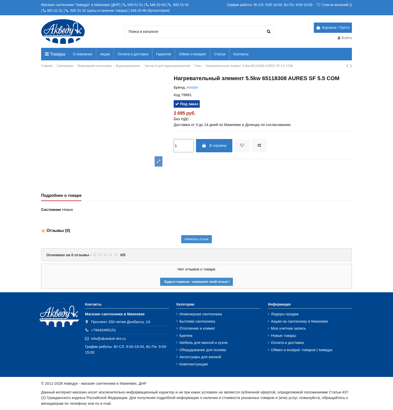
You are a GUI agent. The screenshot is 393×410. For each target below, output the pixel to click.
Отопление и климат (197, 328)
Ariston (192, 87)
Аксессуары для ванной (200, 357)
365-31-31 (55, 11)
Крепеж (185, 335)
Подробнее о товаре (61, 195)
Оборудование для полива (202, 350)
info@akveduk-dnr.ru (108, 338)
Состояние (51, 209)
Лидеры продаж (285, 314)
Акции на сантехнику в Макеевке (299, 321)
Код (177, 95)
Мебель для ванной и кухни (203, 342)
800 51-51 (180, 5)
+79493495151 (103, 330)
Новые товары (283, 335)
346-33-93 (158, 5)
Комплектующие (193, 364)
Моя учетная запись (288, 328)
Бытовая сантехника (197, 321)
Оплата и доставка (287, 342)
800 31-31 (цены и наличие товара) (98, 11)
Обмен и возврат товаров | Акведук (301, 350)
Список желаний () (334, 5)
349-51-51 (134, 5)
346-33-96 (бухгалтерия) (150, 11)
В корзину (214, 145)
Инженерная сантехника (200, 314)
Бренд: (180, 87)
